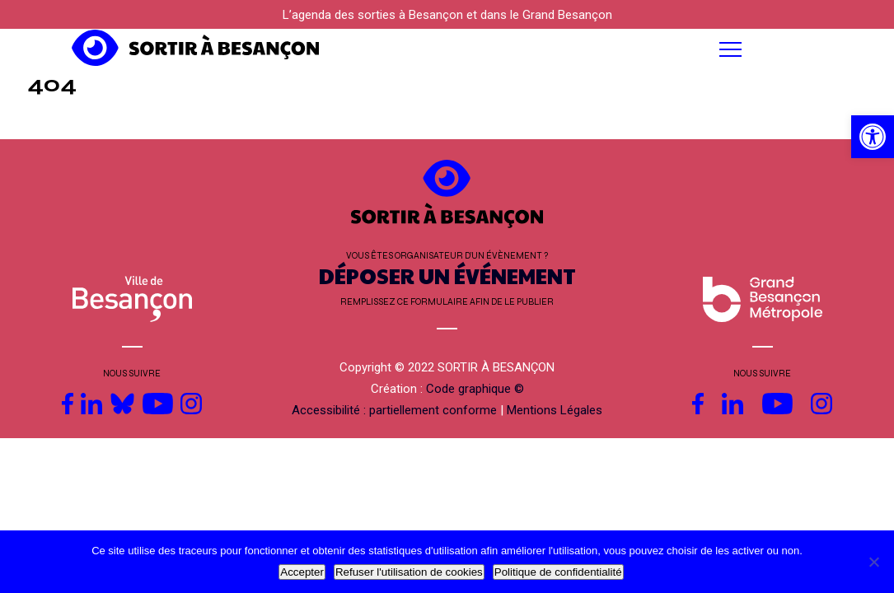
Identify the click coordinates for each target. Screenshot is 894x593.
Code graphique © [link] (475, 388)
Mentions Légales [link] (554, 410)
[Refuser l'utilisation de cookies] (873, 561)
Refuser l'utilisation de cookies (409, 572)
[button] (552, 49)
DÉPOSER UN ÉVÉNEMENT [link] (447, 275)
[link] (872, 136)
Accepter (302, 572)
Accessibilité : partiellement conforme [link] (394, 410)
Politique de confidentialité (558, 572)
